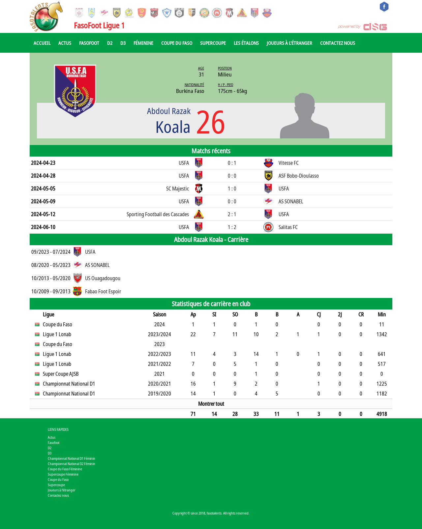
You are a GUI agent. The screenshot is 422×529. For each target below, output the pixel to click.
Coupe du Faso (176, 43)
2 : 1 (232, 214)
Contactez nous (337, 43)
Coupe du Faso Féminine (65, 468)
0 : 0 (232, 175)
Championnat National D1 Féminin (71, 458)
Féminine (143, 43)
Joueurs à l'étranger (289, 43)
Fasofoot (89, 43)
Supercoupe (213, 43)
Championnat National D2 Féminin (71, 463)
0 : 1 (232, 162)
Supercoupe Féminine (63, 474)
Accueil (42, 43)
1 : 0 (232, 188)
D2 (109, 43)
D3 (123, 43)
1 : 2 (232, 227)
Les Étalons (246, 43)
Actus (64, 43)
